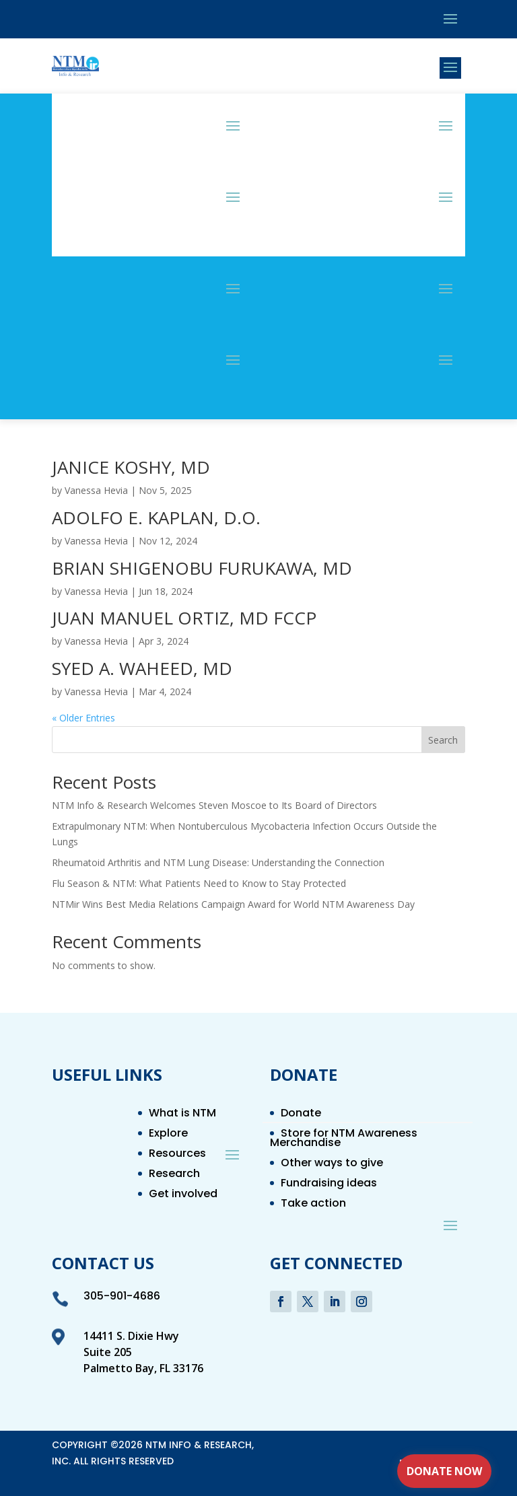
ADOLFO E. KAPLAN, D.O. (156, 517)
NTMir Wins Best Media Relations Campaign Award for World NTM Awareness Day (233, 904)
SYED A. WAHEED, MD (142, 668)
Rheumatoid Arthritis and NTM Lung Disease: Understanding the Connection (218, 862)
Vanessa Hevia (96, 490)
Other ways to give (332, 1164)
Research (174, 1175)
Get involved (183, 1195)
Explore (168, 1135)
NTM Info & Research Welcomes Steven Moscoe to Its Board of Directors (214, 805)
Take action (313, 1205)
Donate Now (444, 1471)
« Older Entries (83, 717)
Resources (177, 1155)
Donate (301, 1114)
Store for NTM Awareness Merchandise (343, 1139)
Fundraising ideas (329, 1184)
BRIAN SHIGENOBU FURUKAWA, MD (202, 568)
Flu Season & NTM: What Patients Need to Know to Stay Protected (199, 883)
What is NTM (182, 1114)
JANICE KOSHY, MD (131, 467)
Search (443, 740)
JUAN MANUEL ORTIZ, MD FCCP (184, 618)
